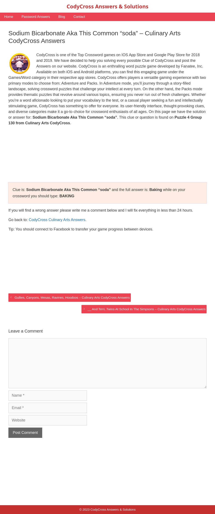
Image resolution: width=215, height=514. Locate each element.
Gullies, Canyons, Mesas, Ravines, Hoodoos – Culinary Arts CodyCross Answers (72, 297)
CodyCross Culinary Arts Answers (57, 220)
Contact (79, 17)
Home (8, 17)
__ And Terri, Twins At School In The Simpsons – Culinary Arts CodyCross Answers (147, 309)
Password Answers (36, 17)
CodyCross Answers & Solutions (107, 6)
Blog (61, 17)
